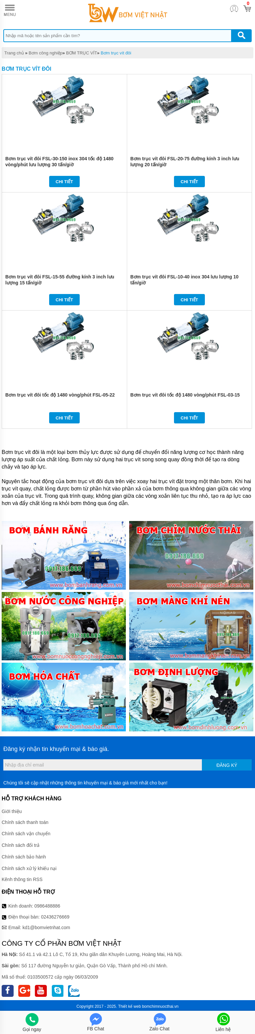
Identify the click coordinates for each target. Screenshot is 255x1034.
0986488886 (47, 906)
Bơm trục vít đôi (116, 52)
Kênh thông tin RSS (22, 879)
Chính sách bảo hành (24, 856)
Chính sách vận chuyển (26, 833)
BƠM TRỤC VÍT (81, 52)
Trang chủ (14, 52)
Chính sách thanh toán (25, 822)
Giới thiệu (12, 811)
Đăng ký (226, 765)
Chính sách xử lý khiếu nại (29, 868)
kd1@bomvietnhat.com (46, 927)
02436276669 (55, 917)
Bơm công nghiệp (45, 52)
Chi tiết (64, 181)
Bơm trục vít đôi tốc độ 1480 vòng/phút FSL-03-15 (185, 395)
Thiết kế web (129, 1006)
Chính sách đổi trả (21, 845)
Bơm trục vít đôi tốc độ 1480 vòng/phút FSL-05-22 (60, 395)
